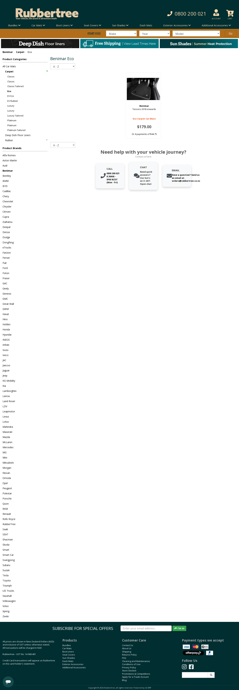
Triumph (7, 585)
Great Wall (8, 303)
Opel (5, 483)
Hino (5, 319)
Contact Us (127, 645)
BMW (6, 181)
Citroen (7, 211)
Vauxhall (7, 595)
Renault (7, 513)
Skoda (6, 544)
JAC (4, 360)
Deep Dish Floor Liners (18, 135)
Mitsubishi (8, 462)
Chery (6, 196)
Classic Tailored (15, 86)
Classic (10, 76)
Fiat (5, 262)
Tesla (6, 575)
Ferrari (6, 257)
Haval (6, 314)
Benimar (8, 52)
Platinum (11, 120)
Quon (6, 503)
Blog (124, 680)
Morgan (7, 467)
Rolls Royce (9, 519)
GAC (5, 283)
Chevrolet (8, 201)
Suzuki (6, 570)
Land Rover (9, 401)
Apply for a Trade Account (135, 676)
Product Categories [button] (15, 59)
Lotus (6, 421)
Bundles (66, 645)
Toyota (7, 580)
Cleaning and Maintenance (136, 661)
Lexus (6, 416)
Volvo (6, 606)
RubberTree (9, 524)
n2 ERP (148, 688)
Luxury (10, 105)
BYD (5, 186)
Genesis (7, 293)
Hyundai (7, 334)
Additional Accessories (74, 667)
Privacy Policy (129, 667)
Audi (5, 165)
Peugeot (7, 488)
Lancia (6, 396)
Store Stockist (129, 670)
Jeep (5, 375)
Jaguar (6, 370)
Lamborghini (9, 391)
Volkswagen (9, 601)
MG (4, 452)
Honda (6, 329)
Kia (4, 385)
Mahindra (8, 426)
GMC (5, 298)
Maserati (7, 432)
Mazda (6, 437)
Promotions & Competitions (136, 673)
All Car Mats (9, 66)
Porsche (7, 498)
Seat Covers (68, 654)
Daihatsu (7, 222)
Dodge (6, 237)
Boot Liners (68, 651)
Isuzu (5, 350)
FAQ (124, 657)
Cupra (6, 216)
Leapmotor (9, 411)
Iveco (6, 355)
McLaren (7, 442)
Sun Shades (68, 657)
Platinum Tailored (16, 130)
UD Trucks (8, 590)
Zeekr (6, 616)
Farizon (7, 252)
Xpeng (6, 611)
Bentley (7, 175)
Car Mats (67, 648)
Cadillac (7, 191)
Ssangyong (9, 560)
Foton (6, 273)
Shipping (126, 651)
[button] (170, 13)
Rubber (26, 140)
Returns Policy (129, 654)
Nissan (6, 473)
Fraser (6, 278)
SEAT (5, 534)
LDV (5, 406)
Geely (6, 288)
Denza (6, 232)
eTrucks (7, 247)
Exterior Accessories (72, 664)
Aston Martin (10, 160)
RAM (5, 508)
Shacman (8, 539)
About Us (126, 648)
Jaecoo (6, 365)
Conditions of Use (131, 664)
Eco (9, 91)
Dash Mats (146, 25)
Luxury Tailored (15, 115)
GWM (6, 309)
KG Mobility (9, 380)
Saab (5, 529)
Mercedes (8, 447)
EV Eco (10, 95)
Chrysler (7, 206)
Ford (5, 268)
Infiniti (6, 344)
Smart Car (8, 554)
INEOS (6, 339)
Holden (6, 324)
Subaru (6, 565)
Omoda (7, 478)
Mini (5, 457)
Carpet (20, 52)
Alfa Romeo (9, 155)
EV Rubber (12, 100)
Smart (6, 549)
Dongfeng (8, 242)
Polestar (7, 493)
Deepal (6, 227)
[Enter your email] (146, 628)
